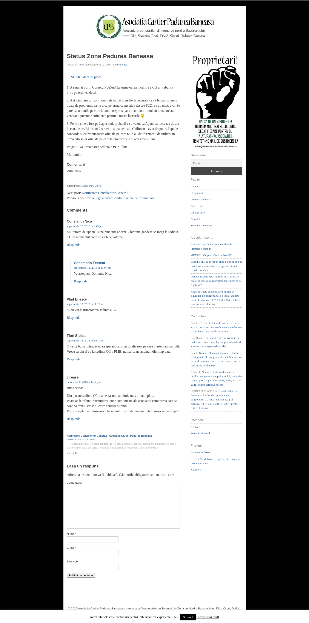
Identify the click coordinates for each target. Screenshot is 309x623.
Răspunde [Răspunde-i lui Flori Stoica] (73, 359)
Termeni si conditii (201, 225)
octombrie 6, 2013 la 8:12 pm (84, 382)
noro (81, 64)
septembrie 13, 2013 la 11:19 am (85, 304)
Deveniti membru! (201, 199)
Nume (71, 534)
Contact (195, 186)
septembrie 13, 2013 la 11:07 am (92, 267)
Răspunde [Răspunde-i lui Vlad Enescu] (73, 317)
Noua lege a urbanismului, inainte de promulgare (121, 198)
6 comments (120, 64)
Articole (195, 426)
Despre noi (197, 193)
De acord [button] (188, 617)
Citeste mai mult (207, 617)
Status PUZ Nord (91, 185)
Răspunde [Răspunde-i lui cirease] (73, 419)
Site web (72, 561)
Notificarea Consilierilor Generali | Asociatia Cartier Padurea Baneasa (109, 435)
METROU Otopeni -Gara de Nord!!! (211, 255)
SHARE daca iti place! (87, 77)
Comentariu (75, 482)
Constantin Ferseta (89, 263)
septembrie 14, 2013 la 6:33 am (85, 340)
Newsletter (197, 219)
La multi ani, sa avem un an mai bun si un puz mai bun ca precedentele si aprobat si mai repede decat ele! (216, 266)
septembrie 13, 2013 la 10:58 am (81, 439)
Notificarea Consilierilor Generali (105, 193)
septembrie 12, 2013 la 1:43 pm (85, 226)
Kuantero (196, 469)
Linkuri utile (198, 212)
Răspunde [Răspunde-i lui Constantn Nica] (73, 245)
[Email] (216, 163)
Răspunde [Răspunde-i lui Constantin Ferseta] (81, 281)
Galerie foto (197, 206)
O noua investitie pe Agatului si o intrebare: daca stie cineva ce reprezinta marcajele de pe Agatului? (216, 281)
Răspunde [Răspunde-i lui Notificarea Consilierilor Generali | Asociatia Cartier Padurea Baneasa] (72, 453)
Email (71, 547)
